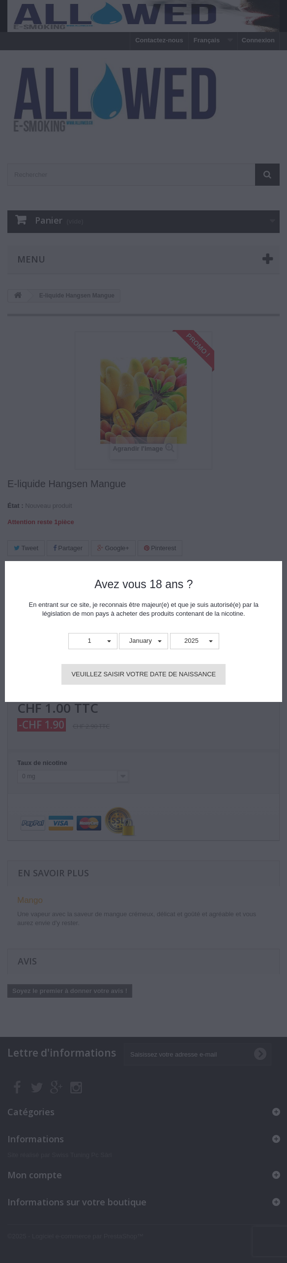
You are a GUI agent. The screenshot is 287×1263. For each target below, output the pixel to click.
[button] (92, 641)
